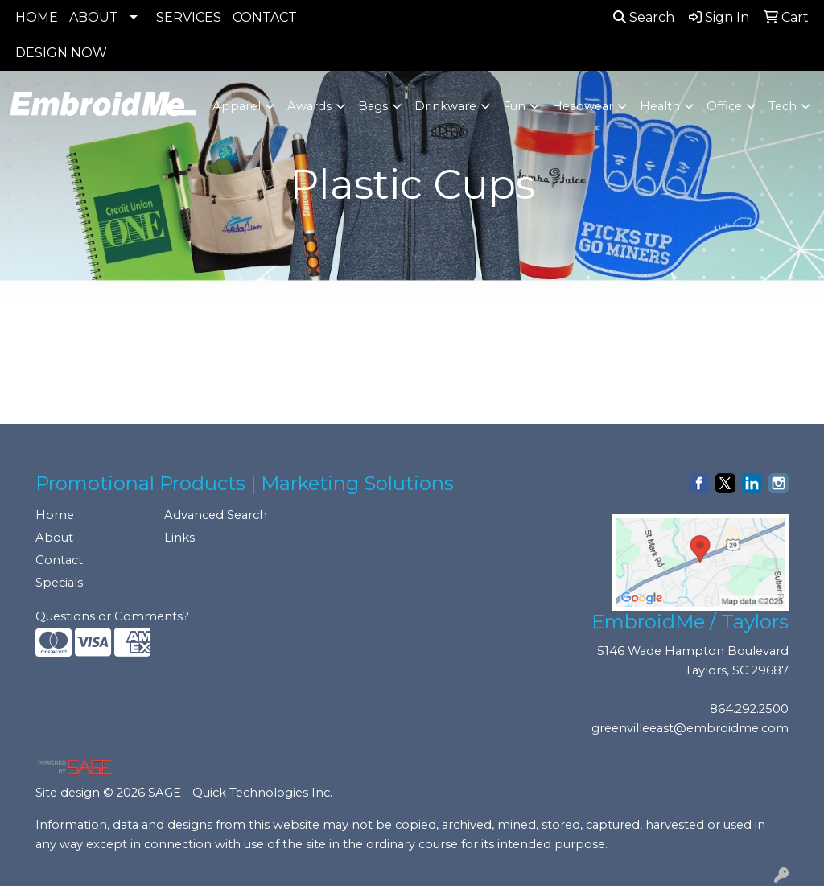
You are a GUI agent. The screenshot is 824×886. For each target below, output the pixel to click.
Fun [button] (514, 106)
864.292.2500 (749, 709)
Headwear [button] (582, 106)
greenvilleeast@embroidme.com (690, 728)
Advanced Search (215, 515)
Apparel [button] (236, 106)
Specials (59, 582)
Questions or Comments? (112, 616)
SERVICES (188, 17)
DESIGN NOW (61, 52)
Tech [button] (782, 106)
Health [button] (660, 106)
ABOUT (93, 17)
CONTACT (265, 17)
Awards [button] (309, 106)
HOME (36, 17)
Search (643, 17)
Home (54, 515)
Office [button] (724, 106)
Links (179, 537)
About (54, 537)
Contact (59, 560)
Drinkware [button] (445, 106)
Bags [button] (373, 106)
